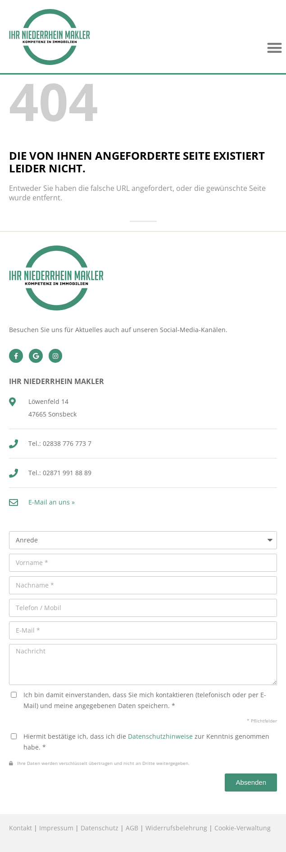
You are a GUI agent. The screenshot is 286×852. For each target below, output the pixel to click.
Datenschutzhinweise (160, 736)
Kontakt (20, 828)
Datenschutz (99, 828)
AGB (132, 828)
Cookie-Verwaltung (242, 828)
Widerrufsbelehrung (176, 828)
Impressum (56, 828)
